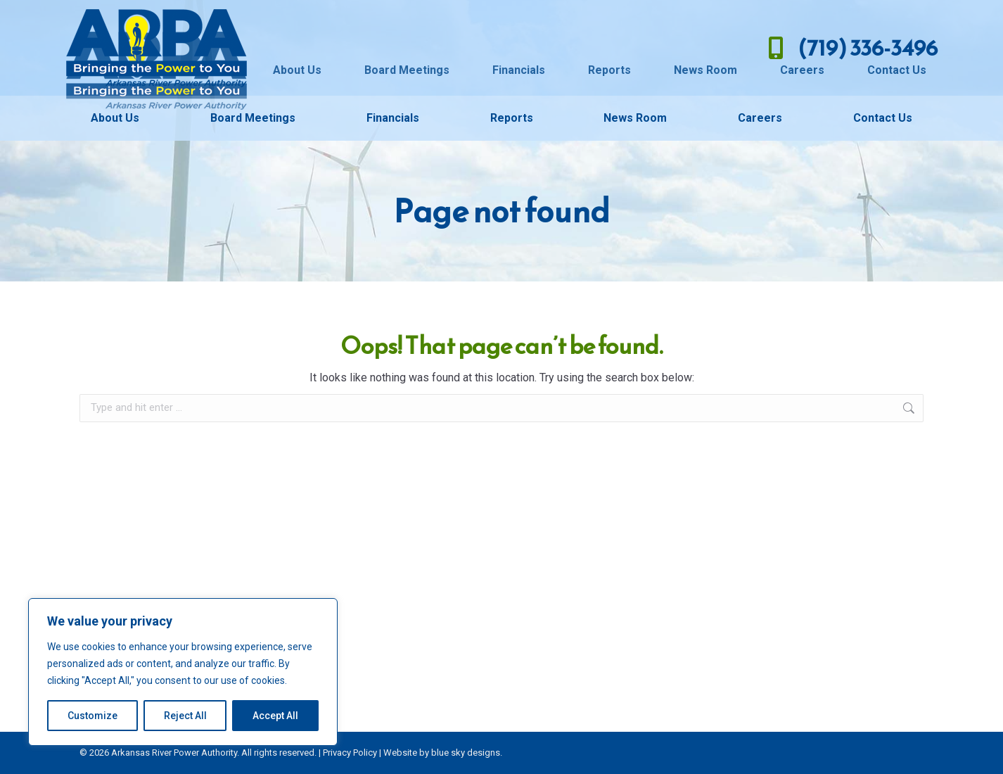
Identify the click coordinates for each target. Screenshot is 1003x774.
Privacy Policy (350, 752)
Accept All (275, 715)
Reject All (185, 715)
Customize (92, 715)
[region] (183, 672)
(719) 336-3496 (850, 48)
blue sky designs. (466, 752)
